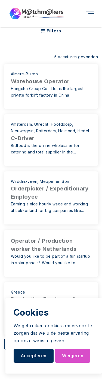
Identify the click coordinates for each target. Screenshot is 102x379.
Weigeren (72, 355)
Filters (51, 30)
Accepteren (34, 355)
